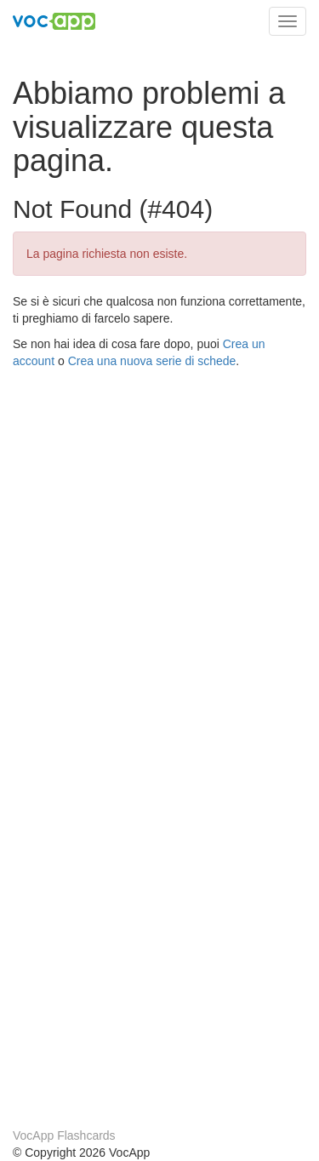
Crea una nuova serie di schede (152, 361)
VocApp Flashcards (64, 1135)
